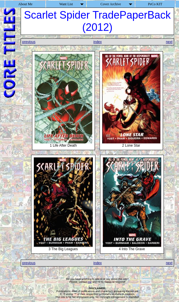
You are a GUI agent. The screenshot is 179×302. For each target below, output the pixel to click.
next (169, 42)
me (90, 281)
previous (28, 42)
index (97, 42)
